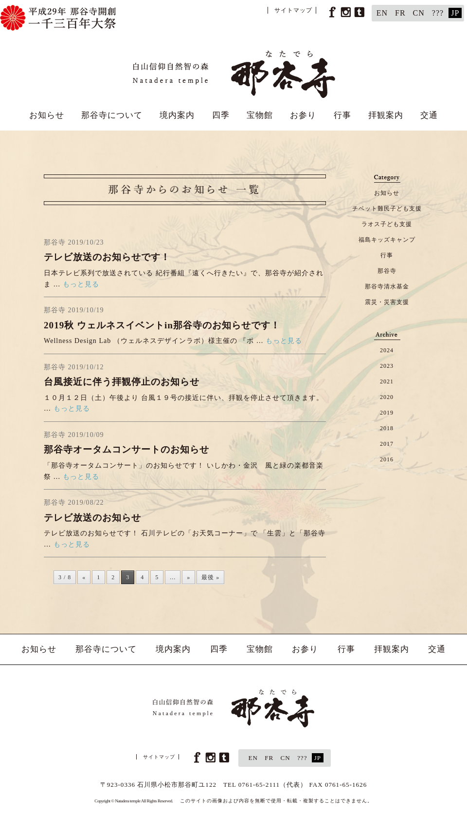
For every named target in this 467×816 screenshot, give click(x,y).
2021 (387, 381)
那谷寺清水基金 (387, 286)
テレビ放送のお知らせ (92, 517)
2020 (387, 397)
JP (455, 13)
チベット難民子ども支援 (387, 208)
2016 (387, 459)
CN (419, 13)
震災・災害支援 (387, 302)
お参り (303, 115)
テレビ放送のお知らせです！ (107, 257)
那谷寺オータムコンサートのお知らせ (126, 449)
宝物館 (260, 115)
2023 (387, 365)
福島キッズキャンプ (387, 239)
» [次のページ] (188, 577)
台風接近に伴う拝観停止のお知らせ (121, 382)
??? (438, 13)
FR (400, 13)
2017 (387, 443)
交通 (429, 115)
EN (382, 13)
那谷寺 (386, 270)
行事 (342, 115)
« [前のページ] (84, 577)
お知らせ (46, 115)
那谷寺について (112, 115)
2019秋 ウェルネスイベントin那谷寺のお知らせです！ (162, 325)
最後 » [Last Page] (210, 577)
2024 (387, 350)
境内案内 (177, 115)
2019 (387, 412)
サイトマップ (293, 10)
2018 (387, 428)
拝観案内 (385, 115)
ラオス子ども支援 (386, 224)
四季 (221, 115)
